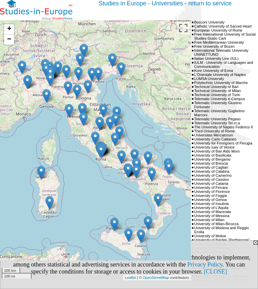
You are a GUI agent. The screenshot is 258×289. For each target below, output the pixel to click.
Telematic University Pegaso (217, 119)
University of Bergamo (212, 159)
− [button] (9, 40)
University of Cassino (211, 179)
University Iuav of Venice (214, 147)
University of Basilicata (212, 155)
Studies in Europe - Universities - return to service (164, 3)
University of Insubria (211, 204)
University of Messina (211, 216)
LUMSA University (209, 79)
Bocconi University (209, 22)
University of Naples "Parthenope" (222, 240)
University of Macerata (212, 212)
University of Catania (211, 183)
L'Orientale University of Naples (220, 75)
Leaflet (130, 278)
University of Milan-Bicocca (216, 224)
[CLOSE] (215, 271)
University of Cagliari (211, 167)
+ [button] (9, 29)
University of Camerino (212, 175)
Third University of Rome (214, 131)
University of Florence (212, 192)
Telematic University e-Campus (219, 99)
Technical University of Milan (217, 91)
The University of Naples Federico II (223, 127)
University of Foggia (210, 196)
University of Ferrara (211, 187)
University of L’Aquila (211, 208)
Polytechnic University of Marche (221, 83)
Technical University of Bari (216, 87)
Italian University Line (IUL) (216, 58)
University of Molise (210, 236)
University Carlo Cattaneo (215, 139)
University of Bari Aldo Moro (217, 151)
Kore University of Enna (213, 71)
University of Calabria (211, 171)
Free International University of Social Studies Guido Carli (225, 36)
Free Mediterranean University (219, 42)
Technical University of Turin (217, 95)
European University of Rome (218, 30)
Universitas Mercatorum (213, 135)
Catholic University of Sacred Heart (223, 26)
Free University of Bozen (214, 46)
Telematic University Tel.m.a (217, 123)
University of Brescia (211, 163)
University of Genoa (210, 200)
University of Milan (209, 220)
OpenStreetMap (156, 278)
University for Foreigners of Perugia (223, 143)
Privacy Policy (204, 264)
